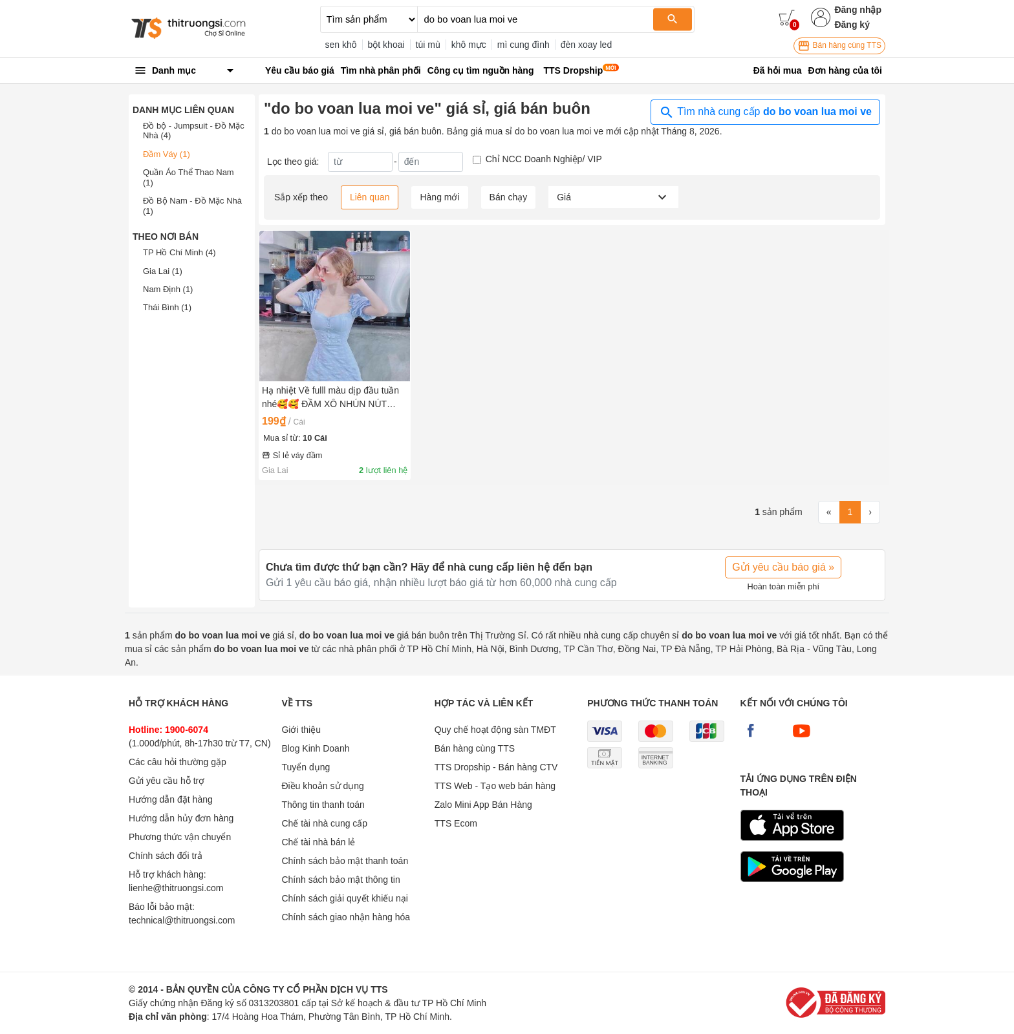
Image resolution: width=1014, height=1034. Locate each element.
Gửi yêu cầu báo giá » (783, 567)
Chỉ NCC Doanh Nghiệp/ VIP (544, 159)
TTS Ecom (456, 823)
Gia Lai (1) (162, 271)
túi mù (428, 44)
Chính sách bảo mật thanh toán (344, 861)
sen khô (341, 44)
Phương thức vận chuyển (180, 837)
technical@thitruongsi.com (182, 920)
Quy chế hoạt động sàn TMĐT (495, 729)
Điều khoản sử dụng (322, 786)
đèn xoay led (586, 44)
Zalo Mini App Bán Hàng (483, 804)
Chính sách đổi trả (165, 855)
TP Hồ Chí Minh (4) (179, 252)
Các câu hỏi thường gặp (177, 762)
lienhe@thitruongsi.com (176, 888)
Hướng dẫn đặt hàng (171, 799)
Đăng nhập (857, 10)
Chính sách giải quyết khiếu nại (344, 898)
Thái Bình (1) (167, 307)
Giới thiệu (301, 729)
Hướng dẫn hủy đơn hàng (181, 818)
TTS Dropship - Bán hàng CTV (496, 767)
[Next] (870, 512)
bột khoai (386, 44)
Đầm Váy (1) (166, 154)
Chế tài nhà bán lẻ (318, 842)
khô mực (468, 44)
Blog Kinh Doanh (315, 748)
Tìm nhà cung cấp (765, 112)
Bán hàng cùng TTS (839, 45)
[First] (829, 512)
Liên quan (370, 197)
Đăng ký (851, 24)
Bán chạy (509, 197)
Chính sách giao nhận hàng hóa (345, 917)
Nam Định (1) (168, 289)
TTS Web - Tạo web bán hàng (495, 786)
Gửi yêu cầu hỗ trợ (166, 781)
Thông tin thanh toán (322, 804)
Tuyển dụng (305, 767)
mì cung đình (523, 44)
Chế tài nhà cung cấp (324, 823)
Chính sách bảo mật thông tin (340, 879)
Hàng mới (439, 197)
